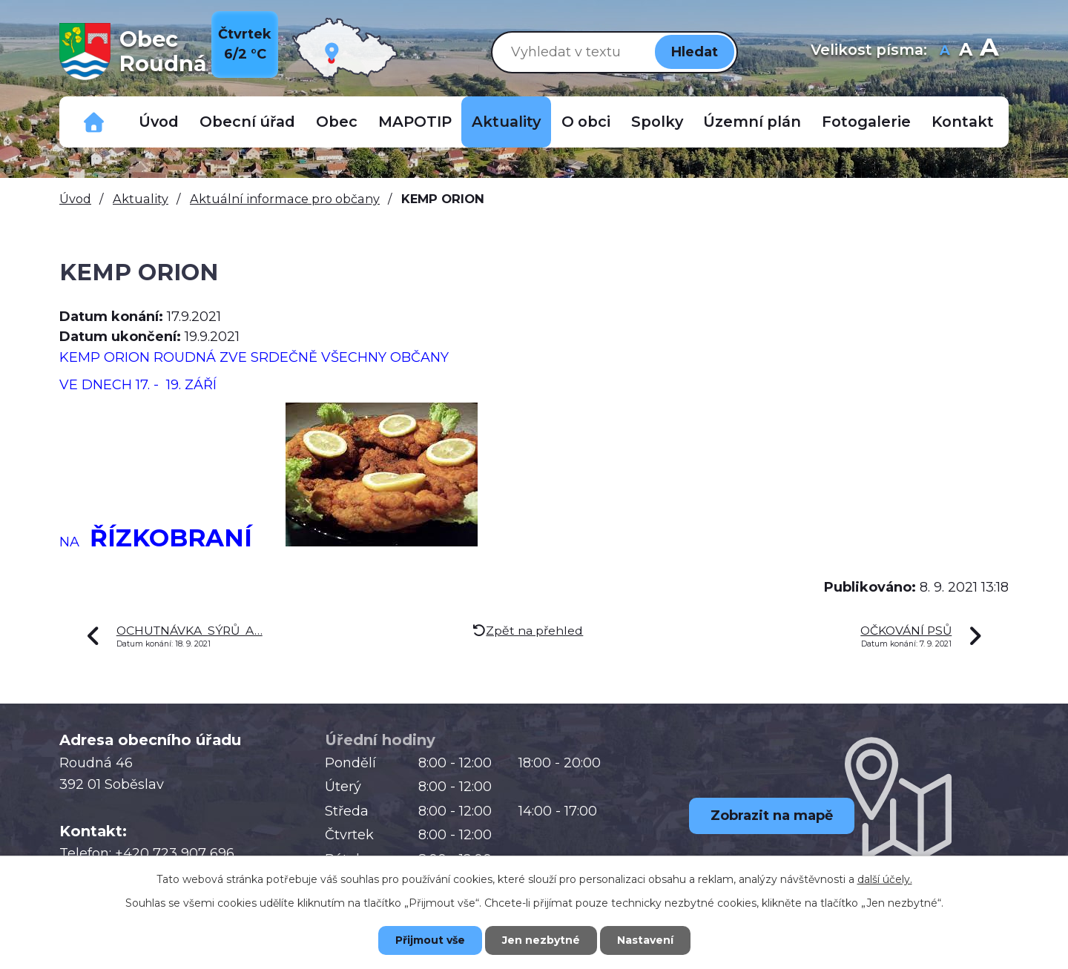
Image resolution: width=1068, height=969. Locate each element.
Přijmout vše (430, 940)
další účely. (884, 879)
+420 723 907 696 (174, 853)
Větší (989, 51)
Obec (336, 121)
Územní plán (752, 121)
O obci (585, 121)
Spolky (657, 121)
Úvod (159, 121)
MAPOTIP (415, 121)
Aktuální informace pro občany (285, 198)
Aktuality (506, 121)
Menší (944, 51)
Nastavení (645, 940)
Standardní (965, 51)
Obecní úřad (247, 121)
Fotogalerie (866, 121)
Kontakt (963, 121)
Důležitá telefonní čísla (94, 122)
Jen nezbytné (541, 940)
